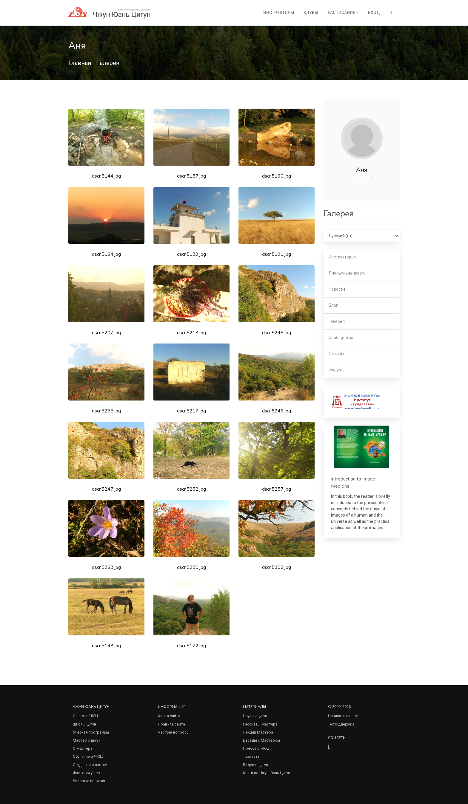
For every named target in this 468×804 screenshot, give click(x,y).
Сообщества (341, 337)
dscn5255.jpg (106, 411)
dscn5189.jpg (191, 254)
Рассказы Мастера (260, 724)
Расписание (341, 12)
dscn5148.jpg (106, 646)
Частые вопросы (174, 732)
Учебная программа (91, 732)
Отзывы (336, 353)
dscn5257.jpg (276, 489)
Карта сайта (169, 716)
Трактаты (252, 756)
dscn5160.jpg (276, 176)
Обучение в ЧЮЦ (88, 756)
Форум (335, 369)
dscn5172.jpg (191, 646)
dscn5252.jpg (191, 489)
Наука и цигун (255, 716)
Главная (79, 63)
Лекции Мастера (258, 732)
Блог (333, 305)
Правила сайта (171, 724)
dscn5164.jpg (106, 254)
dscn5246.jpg (276, 411)
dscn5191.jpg (276, 254)
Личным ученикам (347, 273)
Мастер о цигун (87, 740)
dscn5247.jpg (106, 489)
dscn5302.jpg (276, 567)
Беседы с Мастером (261, 740)
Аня (361, 170)
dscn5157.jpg (191, 176)
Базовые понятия (89, 781)
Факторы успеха (88, 773)
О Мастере (83, 748)
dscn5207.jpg (106, 332)
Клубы (311, 12)
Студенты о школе (90, 765)
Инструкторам (343, 257)
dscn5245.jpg (276, 332)
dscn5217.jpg (191, 411)
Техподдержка (341, 724)
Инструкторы (278, 12)
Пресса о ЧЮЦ (256, 748)
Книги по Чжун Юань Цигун (266, 773)
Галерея (108, 63)
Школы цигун (84, 724)
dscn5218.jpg (191, 332)
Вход (374, 12)
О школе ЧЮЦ (85, 716)
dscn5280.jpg (191, 567)
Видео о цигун (255, 765)
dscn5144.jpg (106, 176)
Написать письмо (344, 716)
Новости (337, 289)
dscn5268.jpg (106, 567)
